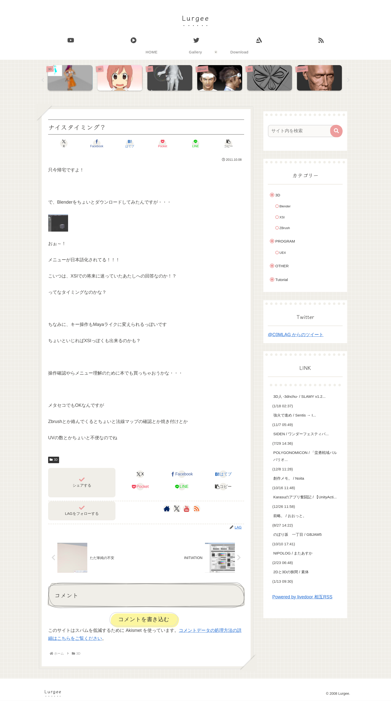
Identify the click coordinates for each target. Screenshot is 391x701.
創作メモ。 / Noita (288, 478)
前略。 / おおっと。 (289, 516)
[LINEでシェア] (195, 144)
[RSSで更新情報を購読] (196, 509)
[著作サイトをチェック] (167, 509)
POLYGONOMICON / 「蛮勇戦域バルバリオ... (305, 456)
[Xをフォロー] (177, 509)
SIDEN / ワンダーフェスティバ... (301, 434)
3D (54, 460)
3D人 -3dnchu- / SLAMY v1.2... (299, 397)
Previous (42, 80)
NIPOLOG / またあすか (292, 553)
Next (348, 80)
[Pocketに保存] (162, 144)
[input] (302, 131)
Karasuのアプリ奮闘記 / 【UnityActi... (305, 497)
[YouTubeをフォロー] (187, 509)
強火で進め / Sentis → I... (294, 415)
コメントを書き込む (143, 619)
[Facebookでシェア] (96, 144)
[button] (228, 144)
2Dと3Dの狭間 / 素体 (291, 572)
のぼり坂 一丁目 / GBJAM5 (297, 535)
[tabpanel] (71, 79)
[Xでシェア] (64, 144)
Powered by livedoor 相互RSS (302, 597)
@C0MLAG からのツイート (295, 334)
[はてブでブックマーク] (129, 144)
